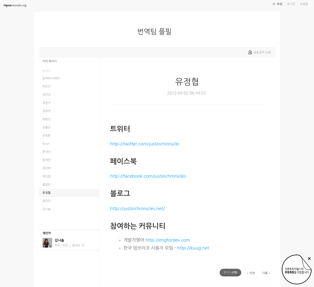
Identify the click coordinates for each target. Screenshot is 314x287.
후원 (279, 4)
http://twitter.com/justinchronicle (144, 144)
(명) (230, 272)
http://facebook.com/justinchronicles (148, 176)
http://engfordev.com (167, 240)
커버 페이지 (49, 61)
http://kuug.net (193, 248)
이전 (252, 273)
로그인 (291, 4)
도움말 (304, 4)
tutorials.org (15, 5)
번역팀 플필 (156, 31)
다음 (265, 273)
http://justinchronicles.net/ (137, 208)
